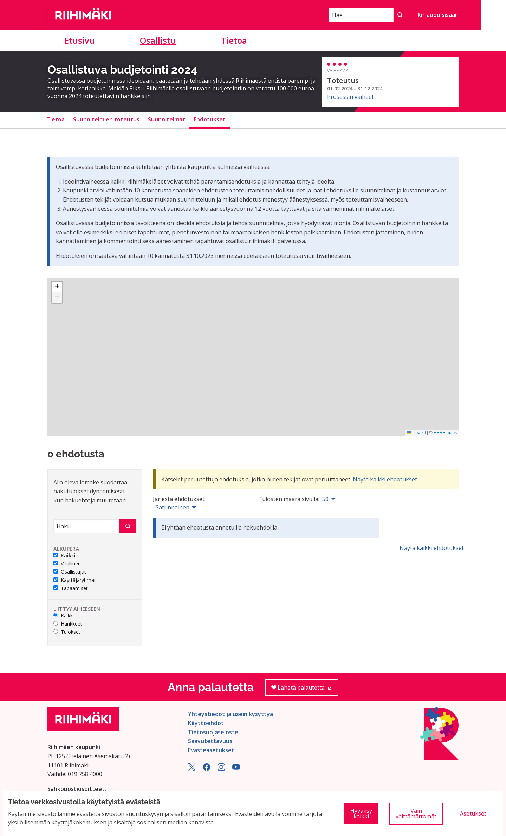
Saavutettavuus (210, 741)
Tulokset (66, 632)
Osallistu (158, 40)
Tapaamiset (70, 588)
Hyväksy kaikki (361, 813)
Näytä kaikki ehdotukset (385, 479)
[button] (57, 287)
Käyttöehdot (206, 723)
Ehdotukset (210, 119)
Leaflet (416, 432)
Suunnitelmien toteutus (106, 119)
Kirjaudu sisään (438, 15)
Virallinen (67, 564)
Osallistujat (69, 572)
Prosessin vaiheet (350, 97)
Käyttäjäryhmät (74, 580)
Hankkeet (67, 624)
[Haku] (86, 526)
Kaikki (64, 556)
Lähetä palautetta (304, 690)
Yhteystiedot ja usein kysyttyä (230, 714)
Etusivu (79, 40)
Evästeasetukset (211, 750)
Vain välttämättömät (416, 813)
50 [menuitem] (325, 499)
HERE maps (445, 432)
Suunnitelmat (166, 119)
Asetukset (473, 813)
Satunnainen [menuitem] (172, 507)
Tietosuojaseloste (213, 732)
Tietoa (234, 40)
